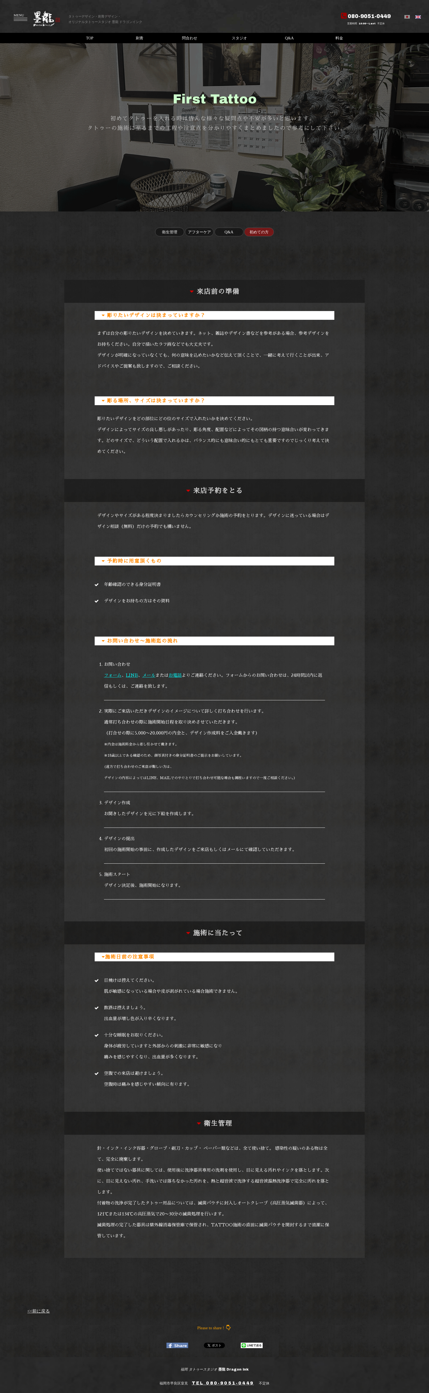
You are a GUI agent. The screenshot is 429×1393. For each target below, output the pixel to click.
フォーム (112, 675)
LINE (132, 675)
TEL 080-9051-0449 (223, 1383)
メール (148, 675)
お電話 (175, 675)
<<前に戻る (38, 1311)
